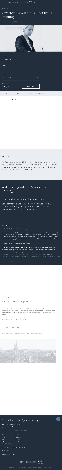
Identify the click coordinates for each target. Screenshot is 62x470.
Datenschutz (36, 467)
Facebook (18, 434)
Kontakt (4, 437)
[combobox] (21, 59)
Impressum (29, 467)
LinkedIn (17, 439)
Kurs (4, 56)
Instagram (18, 437)
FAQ (3, 442)
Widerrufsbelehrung (49, 467)
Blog (3, 439)
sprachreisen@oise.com (8, 454)
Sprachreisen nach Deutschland (11, 424)
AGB (42, 467)
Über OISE (4, 434)
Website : (25, 3)
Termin (5, 74)
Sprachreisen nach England (9, 427)
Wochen (5, 65)
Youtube (17, 442)
